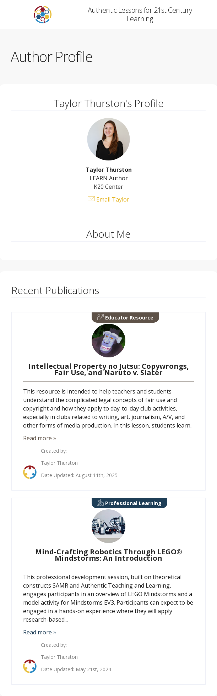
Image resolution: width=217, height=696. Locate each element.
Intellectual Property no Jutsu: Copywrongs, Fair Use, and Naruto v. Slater (108, 369)
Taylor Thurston (59, 463)
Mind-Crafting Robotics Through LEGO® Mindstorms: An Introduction (108, 555)
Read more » (39, 438)
